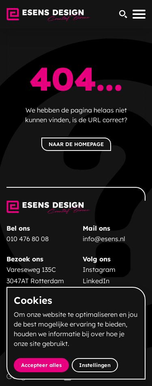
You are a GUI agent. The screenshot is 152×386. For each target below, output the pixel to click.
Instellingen (95, 365)
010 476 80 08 (27, 239)
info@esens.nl (104, 239)
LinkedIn (96, 281)
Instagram (99, 269)
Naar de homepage (76, 144)
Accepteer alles (45, 364)
